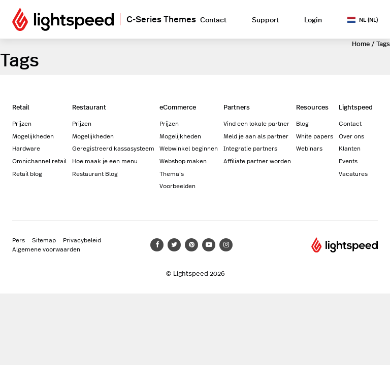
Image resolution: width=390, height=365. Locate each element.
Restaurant (89, 107)
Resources (312, 107)
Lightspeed (356, 107)
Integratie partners (250, 148)
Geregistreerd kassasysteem (113, 148)
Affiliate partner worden (257, 161)
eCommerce (177, 107)
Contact (213, 19)
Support (265, 19)
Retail (20, 107)
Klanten (350, 148)
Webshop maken (183, 161)
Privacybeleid (82, 240)
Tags (383, 43)
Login (313, 19)
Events (348, 161)
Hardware (26, 148)
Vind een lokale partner (256, 123)
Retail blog (27, 173)
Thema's (171, 173)
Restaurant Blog (95, 173)
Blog (302, 123)
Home (361, 43)
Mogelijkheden (33, 136)
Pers (18, 240)
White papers (314, 136)
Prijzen (21, 123)
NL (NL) (362, 19)
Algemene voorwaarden (46, 249)
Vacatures (353, 173)
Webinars (309, 148)
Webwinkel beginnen (188, 148)
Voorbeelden (177, 185)
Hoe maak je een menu (105, 161)
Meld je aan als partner (255, 136)
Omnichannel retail (39, 161)
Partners (236, 107)
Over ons (351, 136)
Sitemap (44, 240)
